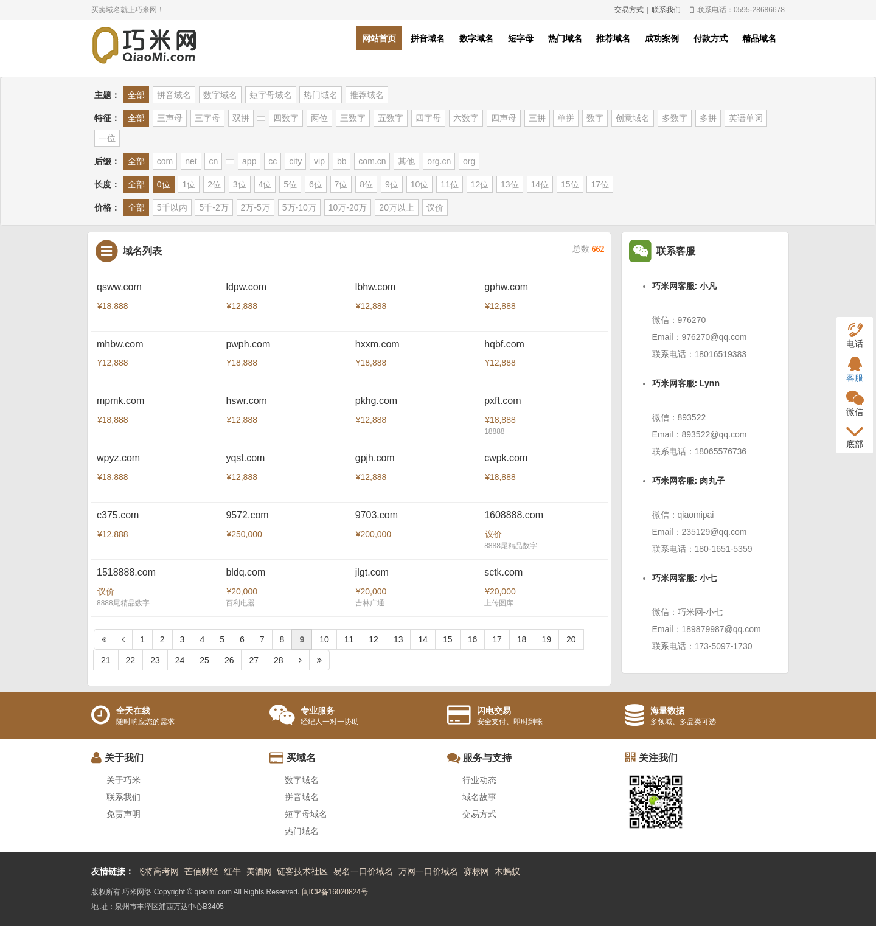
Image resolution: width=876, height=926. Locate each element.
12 (373, 639)
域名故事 (479, 797)
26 (229, 660)
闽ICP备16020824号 (335, 892)
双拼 (240, 118)
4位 (265, 184)
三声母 (169, 118)
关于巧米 (123, 780)
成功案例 (662, 38)
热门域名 (565, 38)
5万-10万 (299, 207)
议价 (434, 207)
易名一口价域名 (363, 871)
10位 (420, 184)
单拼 (565, 118)
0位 (163, 184)
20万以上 (396, 207)
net (190, 161)
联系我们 (666, 9)
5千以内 (172, 207)
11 (349, 639)
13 (398, 639)
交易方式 (629, 9)
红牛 (232, 871)
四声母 (503, 118)
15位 (570, 184)
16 (473, 639)
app (249, 161)
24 (180, 660)
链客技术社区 (302, 871)
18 (522, 639)
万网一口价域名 (428, 871)
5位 (290, 184)
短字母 (521, 38)
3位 (239, 184)
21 (106, 660)
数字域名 (476, 38)
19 (546, 639)
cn (213, 161)
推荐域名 (613, 38)
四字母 (428, 118)
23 (155, 660)
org (469, 161)
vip (319, 161)
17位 (600, 184)
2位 (214, 184)
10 (324, 639)
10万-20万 (347, 207)
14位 (540, 184)
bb (342, 161)
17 (497, 639)
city (295, 161)
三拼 (537, 118)
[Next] (300, 660)
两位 (319, 118)
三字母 (207, 118)
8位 (366, 184)
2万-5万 (255, 207)
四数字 (286, 118)
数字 (594, 118)
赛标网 (476, 871)
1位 (188, 184)
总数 (588, 249)
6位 (315, 184)
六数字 (466, 118)
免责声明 (123, 814)
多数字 (674, 118)
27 (254, 660)
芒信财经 (201, 871)
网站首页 (379, 38)
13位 (510, 184)
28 (278, 660)
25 (204, 660)
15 (448, 639)
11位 (449, 184)
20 (571, 639)
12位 (480, 184)
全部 (136, 95)
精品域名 (759, 38)
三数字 (353, 118)
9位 (391, 184)
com (165, 161)
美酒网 (259, 871)
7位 (341, 184)
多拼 (708, 118)
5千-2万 (213, 207)
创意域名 (633, 118)
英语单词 (746, 118)
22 (131, 660)
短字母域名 (270, 95)
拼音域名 (428, 38)
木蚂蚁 (507, 871)
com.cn (372, 161)
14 (423, 639)
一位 (107, 138)
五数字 (390, 118)
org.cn (439, 161)
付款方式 (710, 38)
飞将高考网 (157, 871)
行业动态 (479, 780)
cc (272, 161)
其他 (406, 161)
